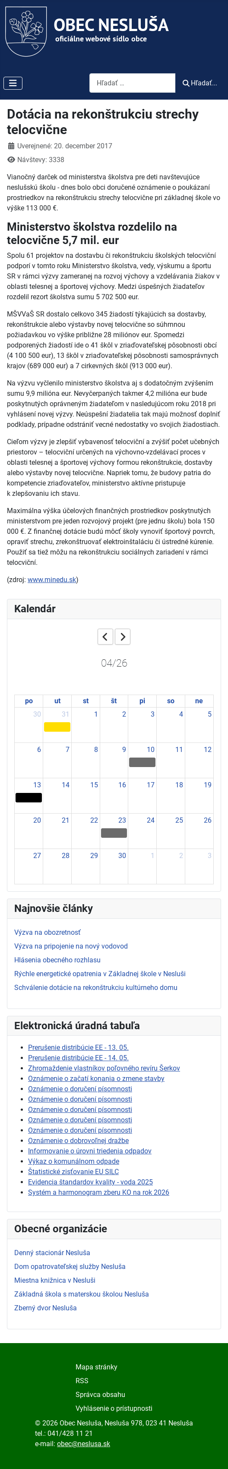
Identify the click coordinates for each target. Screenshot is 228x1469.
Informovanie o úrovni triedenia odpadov (90, 1151)
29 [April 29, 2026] (94, 856)
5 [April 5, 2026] (210, 714)
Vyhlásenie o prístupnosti (114, 1408)
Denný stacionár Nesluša (52, 1253)
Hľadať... (200, 83)
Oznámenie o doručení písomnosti (80, 1089)
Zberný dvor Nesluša (45, 1308)
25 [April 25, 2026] (179, 820)
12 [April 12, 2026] (208, 749)
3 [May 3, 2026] (210, 856)
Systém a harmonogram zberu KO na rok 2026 (98, 1192)
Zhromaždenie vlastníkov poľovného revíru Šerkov (104, 1068)
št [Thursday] (114, 701)
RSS (82, 1381)
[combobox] (132, 83)
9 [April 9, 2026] (124, 749)
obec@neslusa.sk (83, 1444)
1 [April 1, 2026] (96, 714)
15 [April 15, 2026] (94, 785)
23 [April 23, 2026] (122, 820)
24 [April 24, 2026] (151, 820)
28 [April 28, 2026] (66, 856)
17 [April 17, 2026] (151, 785)
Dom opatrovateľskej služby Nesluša (70, 1266)
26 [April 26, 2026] (208, 820)
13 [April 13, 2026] (37, 785)
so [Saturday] (170, 701)
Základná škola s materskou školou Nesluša (81, 1294)
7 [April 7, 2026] (68, 749)
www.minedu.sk (52, 580)
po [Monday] (29, 701)
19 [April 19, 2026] (208, 785)
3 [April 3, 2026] (153, 714)
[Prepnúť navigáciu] (12, 83)
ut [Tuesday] (57, 701)
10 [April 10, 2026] (151, 749)
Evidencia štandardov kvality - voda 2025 (90, 1182)
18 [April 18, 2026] (179, 785)
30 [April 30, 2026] (122, 856)
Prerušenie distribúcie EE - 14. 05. (78, 1058)
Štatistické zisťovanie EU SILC (73, 1172)
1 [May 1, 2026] (153, 856)
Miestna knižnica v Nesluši (54, 1280)
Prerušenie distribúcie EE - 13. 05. (78, 1047)
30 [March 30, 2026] (37, 714)
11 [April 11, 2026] (179, 749)
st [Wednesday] (86, 701)
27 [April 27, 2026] (37, 856)
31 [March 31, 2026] (66, 714)
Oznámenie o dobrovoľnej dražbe (78, 1141)
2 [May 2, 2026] (181, 856)
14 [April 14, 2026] (66, 785)
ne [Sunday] (199, 701)
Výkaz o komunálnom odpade (73, 1161)
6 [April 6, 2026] (39, 749)
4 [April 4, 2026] (181, 714)
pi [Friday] (142, 701)
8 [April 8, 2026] (96, 749)
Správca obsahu (100, 1395)
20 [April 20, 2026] (37, 820)
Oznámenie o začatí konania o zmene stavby (96, 1078)
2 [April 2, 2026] (124, 714)
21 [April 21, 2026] (66, 820)
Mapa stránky (96, 1367)
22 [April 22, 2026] (94, 820)
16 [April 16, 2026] (122, 785)
